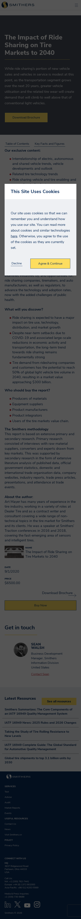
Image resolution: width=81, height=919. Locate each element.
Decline (17, 263)
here (14, 236)
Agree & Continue (50, 263)
